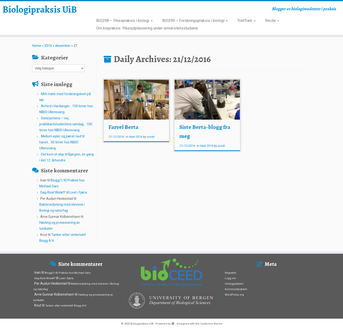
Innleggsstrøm (234, 283)
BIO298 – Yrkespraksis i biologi (124, 20)
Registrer (230, 272)
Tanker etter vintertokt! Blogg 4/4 (65, 305)
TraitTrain (246, 20)
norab (150, 136)
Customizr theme (211, 323)
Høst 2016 (136, 136)
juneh (221, 145)
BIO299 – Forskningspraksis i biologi (195, 20)
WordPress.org (234, 294)
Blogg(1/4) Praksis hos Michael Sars (68, 272)
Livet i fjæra (78, 192)
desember (63, 46)
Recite (272, 20)
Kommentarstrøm (236, 289)
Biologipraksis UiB (39, 9)
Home (36, 46)
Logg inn (230, 278)
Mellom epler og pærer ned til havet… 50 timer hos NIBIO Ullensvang (62, 142)
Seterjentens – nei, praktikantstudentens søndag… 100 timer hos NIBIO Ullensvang (65, 124)
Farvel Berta (123, 127)
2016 (48, 46)
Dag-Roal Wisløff (53, 192)
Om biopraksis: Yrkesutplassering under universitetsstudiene (147, 28)
